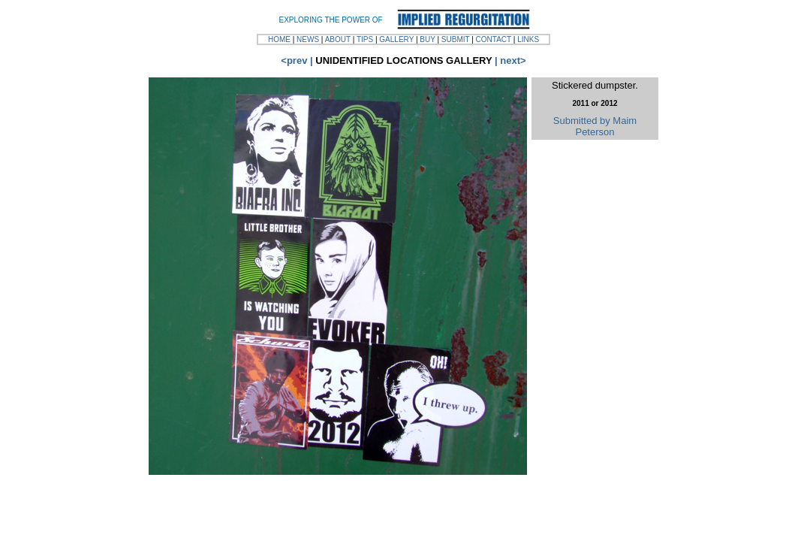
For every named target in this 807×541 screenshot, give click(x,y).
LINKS (528, 39)
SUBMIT (455, 39)
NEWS (308, 39)
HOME (279, 39)
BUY (427, 39)
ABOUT (338, 39)
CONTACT (493, 39)
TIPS (365, 39)
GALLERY (396, 39)
